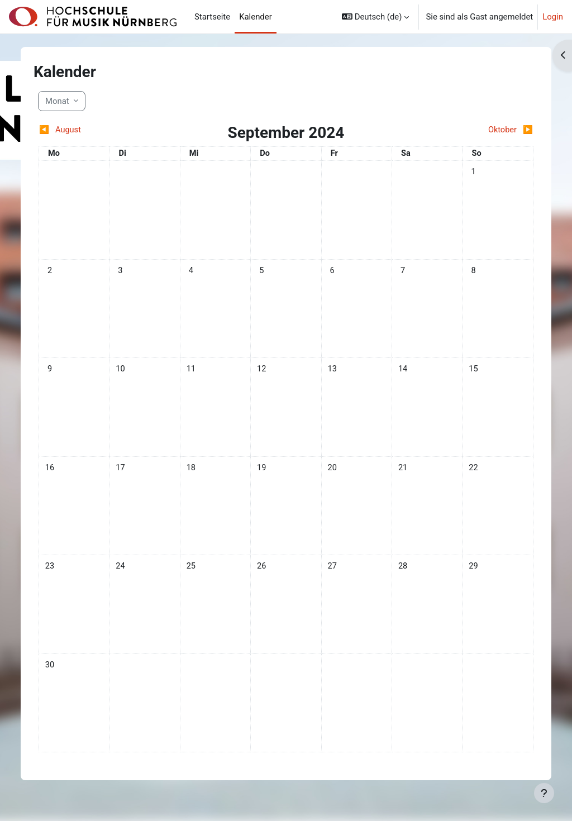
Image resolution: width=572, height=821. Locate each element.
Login (552, 17)
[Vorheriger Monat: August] (105, 130)
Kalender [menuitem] (255, 17)
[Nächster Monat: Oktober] (467, 130)
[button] (375, 17)
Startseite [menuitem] (212, 17)
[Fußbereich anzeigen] (544, 793)
